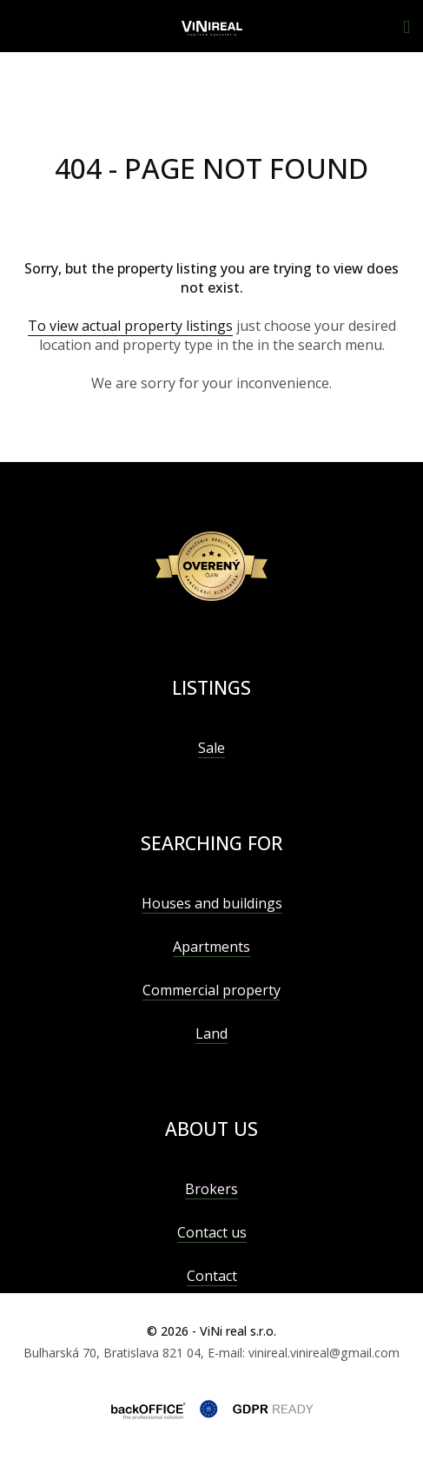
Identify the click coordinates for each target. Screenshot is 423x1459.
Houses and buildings (212, 903)
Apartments (211, 946)
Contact (212, 1275)
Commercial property (211, 990)
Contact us (212, 1232)
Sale (211, 747)
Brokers (211, 1188)
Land (211, 1033)
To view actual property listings (130, 325)
